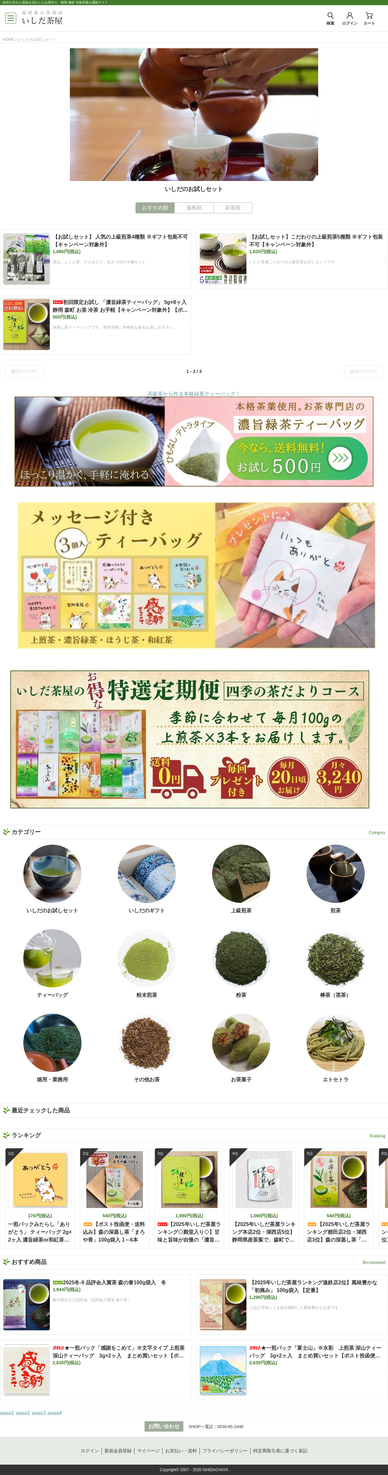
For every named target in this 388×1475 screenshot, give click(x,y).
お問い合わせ (163, 1426)
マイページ (148, 1450)
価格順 (194, 207)
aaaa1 (7, 1413)
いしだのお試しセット (37, 39)
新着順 (233, 207)
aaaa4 (55, 1413)
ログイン (90, 1450)
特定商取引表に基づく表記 (280, 1450)
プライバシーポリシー (225, 1450)
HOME (8, 39)
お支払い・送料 (181, 1450)
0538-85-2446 (230, 1426)
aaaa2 (23, 1413)
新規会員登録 (118, 1450)
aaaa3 (39, 1413)
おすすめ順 (155, 207)
